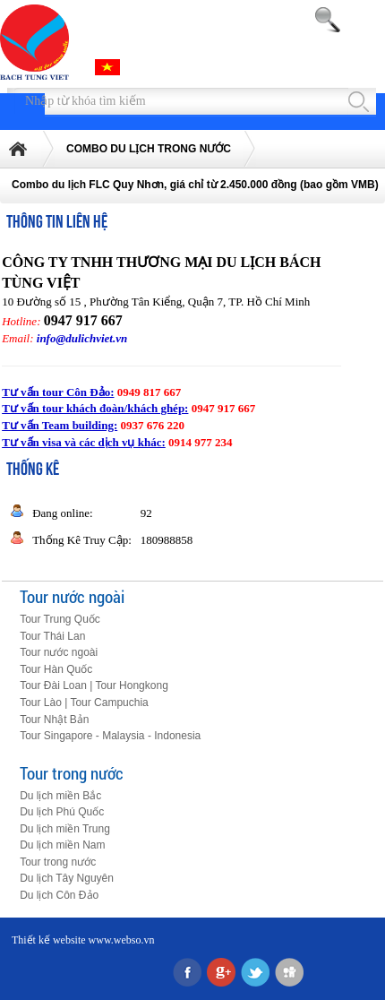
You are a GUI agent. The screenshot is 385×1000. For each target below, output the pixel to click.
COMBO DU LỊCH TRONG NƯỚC (148, 148)
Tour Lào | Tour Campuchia (84, 702)
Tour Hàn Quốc (56, 669)
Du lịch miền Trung (65, 829)
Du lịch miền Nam (62, 845)
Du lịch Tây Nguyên (67, 878)
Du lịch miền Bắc (60, 795)
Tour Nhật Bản (54, 719)
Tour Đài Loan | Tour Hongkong (94, 685)
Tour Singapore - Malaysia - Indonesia (110, 735)
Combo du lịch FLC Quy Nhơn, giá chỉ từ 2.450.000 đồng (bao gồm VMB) (195, 184)
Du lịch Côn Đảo (59, 895)
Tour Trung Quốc (60, 619)
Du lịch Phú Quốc (62, 812)
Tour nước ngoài (72, 596)
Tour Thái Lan (52, 636)
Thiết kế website (49, 940)
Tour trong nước (72, 773)
